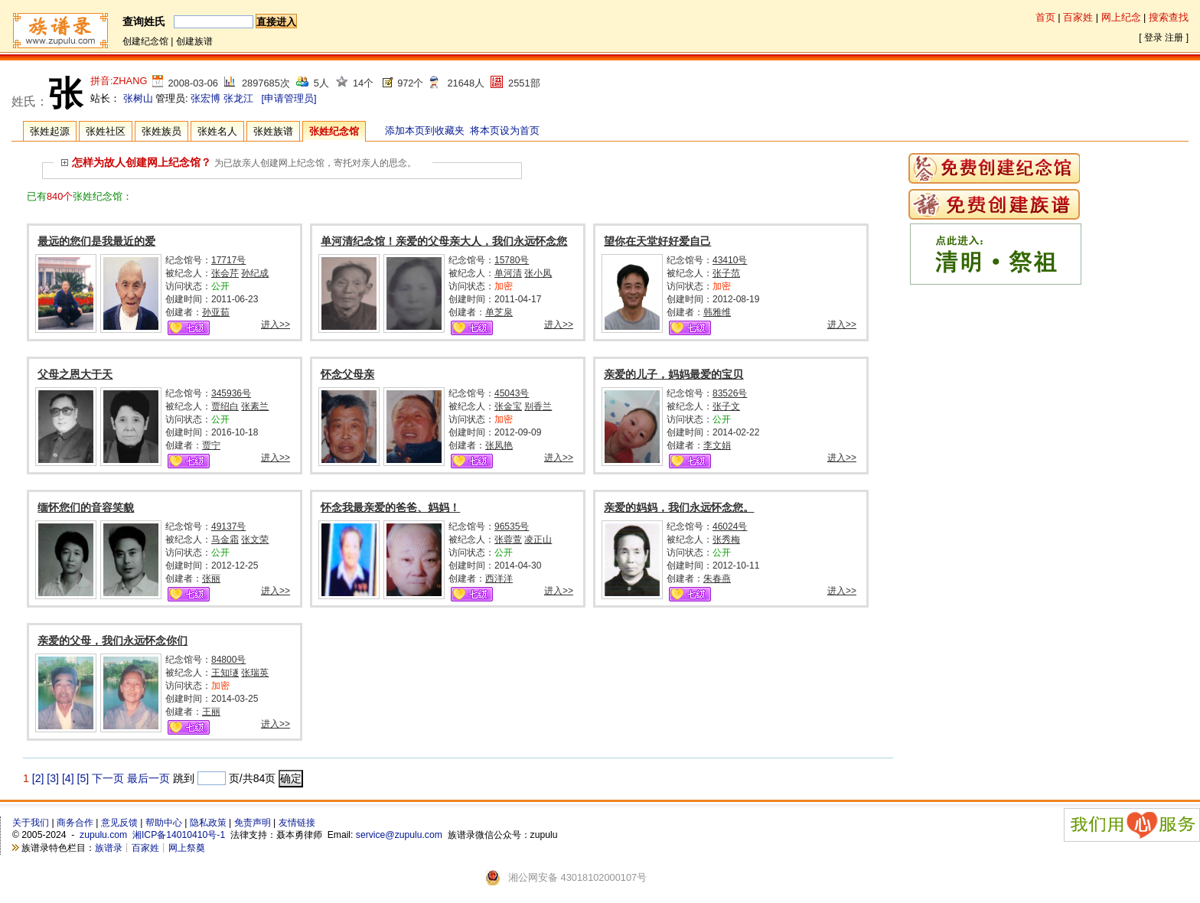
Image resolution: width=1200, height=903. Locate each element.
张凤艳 (499, 445)
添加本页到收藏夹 (425, 130)
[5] (83, 778)
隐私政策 (208, 822)
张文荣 (255, 539)
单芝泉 (499, 312)
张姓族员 (161, 131)
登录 (1153, 37)
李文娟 (717, 445)
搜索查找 (1169, 17)
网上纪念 (1121, 17)
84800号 (228, 659)
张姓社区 (106, 131)
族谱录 (108, 848)
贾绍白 (225, 406)
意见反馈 (119, 822)
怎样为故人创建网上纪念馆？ (136, 162)
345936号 (231, 393)
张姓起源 (50, 131)
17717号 (228, 260)
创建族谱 (194, 41)
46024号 (729, 526)
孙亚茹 (216, 312)
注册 (1174, 37)
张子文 (726, 406)
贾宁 (211, 445)
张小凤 (538, 273)
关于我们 (30, 822)
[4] (68, 778)
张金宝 (508, 406)
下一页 (108, 778)
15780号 (511, 260)
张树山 (138, 98)
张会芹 (225, 273)
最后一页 (148, 778)
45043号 (511, 393)
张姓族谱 (273, 131)
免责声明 (252, 822)
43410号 (729, 260)
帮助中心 (163, 822)
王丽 (211, 711)
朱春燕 (717, 578)
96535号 (511, 526)
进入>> (275, 324)
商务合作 (75, 822)
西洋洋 (499, 578)
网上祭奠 (186, 848)
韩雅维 (717, 312)
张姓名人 (217, 131)
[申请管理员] (288, 98)
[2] (38, 778)
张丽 (211, 578)
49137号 (228, 526)
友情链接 (297, 822)
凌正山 (538, 539)
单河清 (508, 273)
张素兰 (255, 406)
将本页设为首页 (505, 130)
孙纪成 (255, 273)
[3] (53, 778)
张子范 (726, 273)
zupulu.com (103, 835)
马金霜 (225, 539)
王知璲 (225, 672)
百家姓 (1078, 17)
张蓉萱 (508, 539)
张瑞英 (255, 672)
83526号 (729, 393)
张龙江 (238, 98)
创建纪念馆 (145, 41)
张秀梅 (726, 539)
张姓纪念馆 (334, 131)
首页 (1045, 17)
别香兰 (538, 406)
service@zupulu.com (399, 835)
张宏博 (205, 98)
